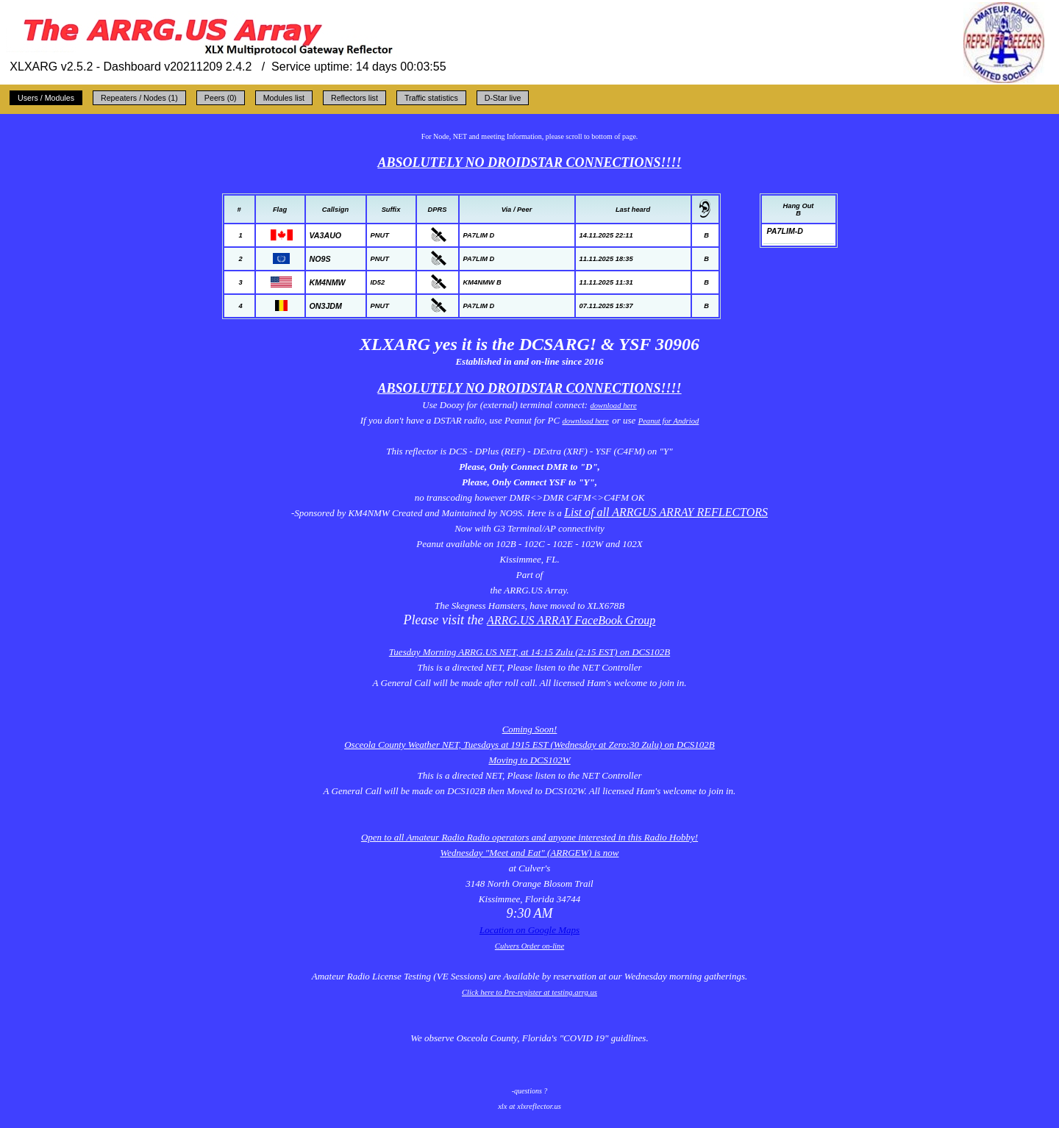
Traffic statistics (431, 97)
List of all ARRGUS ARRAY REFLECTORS (666, 512)
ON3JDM (326, 305)
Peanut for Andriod (668, 421)
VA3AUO (326, 235)
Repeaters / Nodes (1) (139, 97)
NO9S (320, 258)
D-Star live (503, 97)
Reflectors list (354, 97)
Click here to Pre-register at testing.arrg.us (529, 992)
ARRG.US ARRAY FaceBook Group (571, 620)
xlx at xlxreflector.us (529, 1106)
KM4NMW (328, 282)
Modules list (283, 97)
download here (613, 405)
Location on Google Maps (529, 929)
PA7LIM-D (785, 230)
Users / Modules (46, 97)
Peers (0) (220, 97)
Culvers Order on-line (529, 946)
